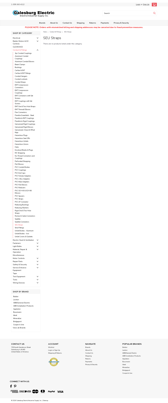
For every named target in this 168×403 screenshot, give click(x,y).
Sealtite (17, 219)
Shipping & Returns (55, 353)
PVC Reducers (20, 188)
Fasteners (17, 243)
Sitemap (45, 401)
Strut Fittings (19, 228)
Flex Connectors (21, 112)
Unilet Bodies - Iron (22, 234)
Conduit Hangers (21, 76)
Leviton (16, 299)
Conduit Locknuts (21, 79)
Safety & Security (20, 264)
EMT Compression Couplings (21, 91)
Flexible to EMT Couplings (24, 118)
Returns (92, 23)
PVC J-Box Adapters (22, 179)
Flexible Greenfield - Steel (24, 115)
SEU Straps (19, 225)
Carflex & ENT (20, 70)
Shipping (80, 23)
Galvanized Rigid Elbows (24, 127)
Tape (15, 273)
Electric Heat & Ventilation (23, 240)
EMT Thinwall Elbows (23, 109)
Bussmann (17, 312)
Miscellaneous (18, 255)
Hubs (17, 147)
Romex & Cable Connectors (25, 216)
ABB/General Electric (21, 303)
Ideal (15, 315)
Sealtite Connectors (22, 222)
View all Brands (19, 328)
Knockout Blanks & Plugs (24, 150)
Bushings (18, 67)
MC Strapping (20, 153)
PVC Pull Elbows (21, 185)
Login (138, 4)
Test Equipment (19, 276)
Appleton (17, 309)
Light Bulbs (17, 246)
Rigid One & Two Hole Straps (23, 212)
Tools (15, 279)
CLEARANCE (18, 47)
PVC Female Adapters (23, 176)
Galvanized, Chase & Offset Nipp (25, 131)
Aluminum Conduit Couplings (21, 57)
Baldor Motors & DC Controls (21, 42)
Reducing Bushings (22, 205)
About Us (54, 23)
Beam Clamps (20, 64)
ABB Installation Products (23, 306)
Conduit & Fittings (20, 50)
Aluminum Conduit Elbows (24, 61)
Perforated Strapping (22, 161)
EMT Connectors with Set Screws (24, 97)
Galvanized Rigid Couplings (25, 124)
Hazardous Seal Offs (22, 138)
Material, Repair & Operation (20, 250)
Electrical (16, 38)
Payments (105, 23)
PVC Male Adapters (22, 182)
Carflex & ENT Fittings (23, 73)
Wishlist (51, 347)
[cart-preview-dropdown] (154, 4)
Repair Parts (18, 261)
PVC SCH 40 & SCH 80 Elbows (23, 192)
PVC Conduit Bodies (22, 167)
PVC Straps (19, 199)
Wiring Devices (19, 283)
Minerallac (17, 318)
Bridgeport (17, 321)
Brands (42, 23)
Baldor (15, 296)
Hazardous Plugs (21, 135)
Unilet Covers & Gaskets (24, 237)
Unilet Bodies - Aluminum (24, 231)
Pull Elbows (19, 164)
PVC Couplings (20, 170)
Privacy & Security (121, 23)
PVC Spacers (19, 196)
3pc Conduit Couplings (23, 53)
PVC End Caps (20, 173)
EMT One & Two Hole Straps (25, 106)
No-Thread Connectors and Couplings (25, 157)
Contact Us (67, 23)
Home (45, 32)
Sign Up (146, 4)
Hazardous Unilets (21, 141)
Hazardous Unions (21, 144)
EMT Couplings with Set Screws (23, 102)
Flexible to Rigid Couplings (25, 121)
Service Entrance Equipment (19, 269)
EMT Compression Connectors (21, 86)
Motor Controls (19, 258)
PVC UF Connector (21, 202)
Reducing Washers (22, 208)
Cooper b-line (18, 324)
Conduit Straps (20, 82)
